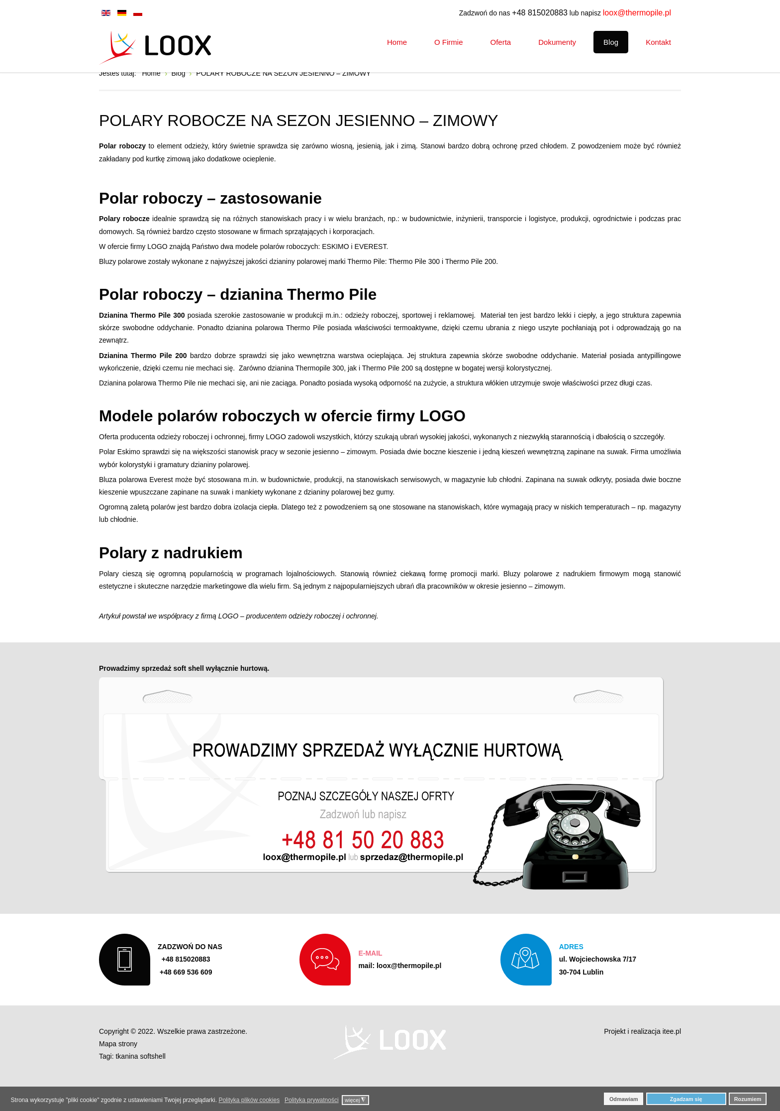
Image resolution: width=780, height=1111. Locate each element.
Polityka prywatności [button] (312, 1100)
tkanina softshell (140, 1085)
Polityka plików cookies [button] (249, 1100)
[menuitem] (397, 42)
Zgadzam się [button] (686, 1099)
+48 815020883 (540, 12)
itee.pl (672, 1060)
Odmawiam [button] (623, 1099)
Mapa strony (118, 1072)
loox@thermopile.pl (637, 12)
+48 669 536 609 (189, 998)
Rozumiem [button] (748, 1099)
